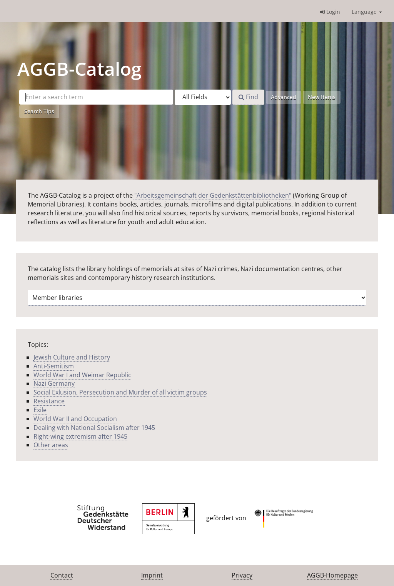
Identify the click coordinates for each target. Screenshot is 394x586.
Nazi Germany (54, 383)
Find (248, 97)
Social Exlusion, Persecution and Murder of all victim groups (120, 392)
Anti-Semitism (53, 366)
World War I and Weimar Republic (82, 375)
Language (367, 11)
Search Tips (39, 111)
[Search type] (203, 97)
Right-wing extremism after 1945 (80, 436)
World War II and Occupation (75, 419)
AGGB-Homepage (332, 575)
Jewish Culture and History (71, 357)
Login (330, 11)
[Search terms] (96, 97)
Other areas (50, 445)
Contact (61, 575)
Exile (40, 410)
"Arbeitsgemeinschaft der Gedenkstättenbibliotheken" (212, 195)
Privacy (242, 575)
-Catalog (79, 68)
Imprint (152, 575)
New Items (322, 97)
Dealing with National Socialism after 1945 (94, 427)
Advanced (283, 97)
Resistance (49, 401)
